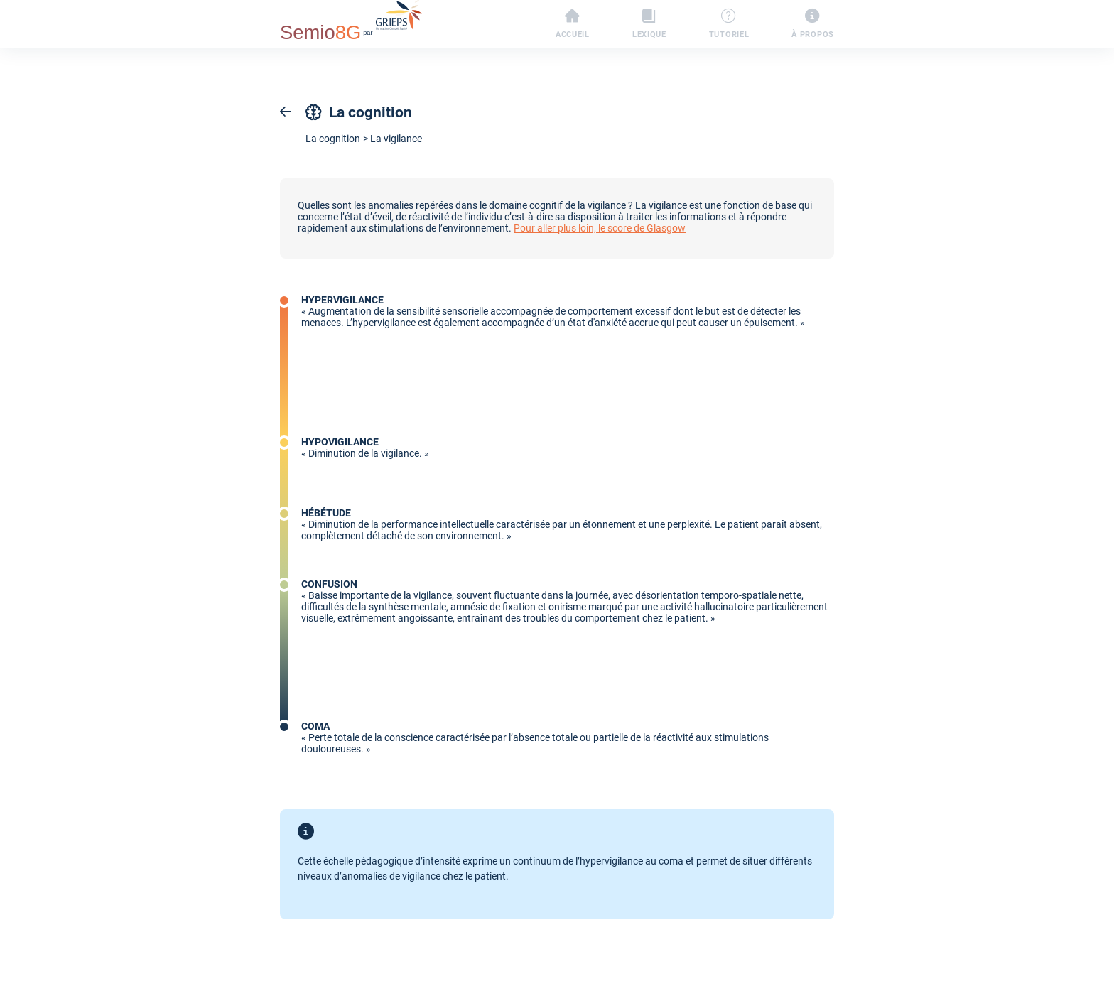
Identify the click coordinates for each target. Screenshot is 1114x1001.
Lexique (649, 24)
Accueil (573, 24)
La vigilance (396, 138)
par (351, 22)
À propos (812, 24)
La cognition (332, 138)
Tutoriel (729, 24)
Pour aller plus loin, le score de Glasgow (600, 228)
